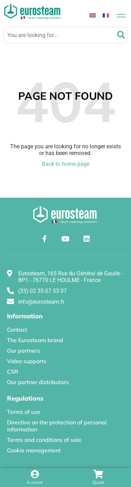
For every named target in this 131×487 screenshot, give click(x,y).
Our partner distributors (38, 382)
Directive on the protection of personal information (57, 426)
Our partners (23, 350)
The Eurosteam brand (35, 340)
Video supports (26, 361)
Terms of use (23, 411)
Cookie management (34, 450)
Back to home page (65, 164)
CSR (12, 371)
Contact (17, 329)
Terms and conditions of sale (44, 439)
